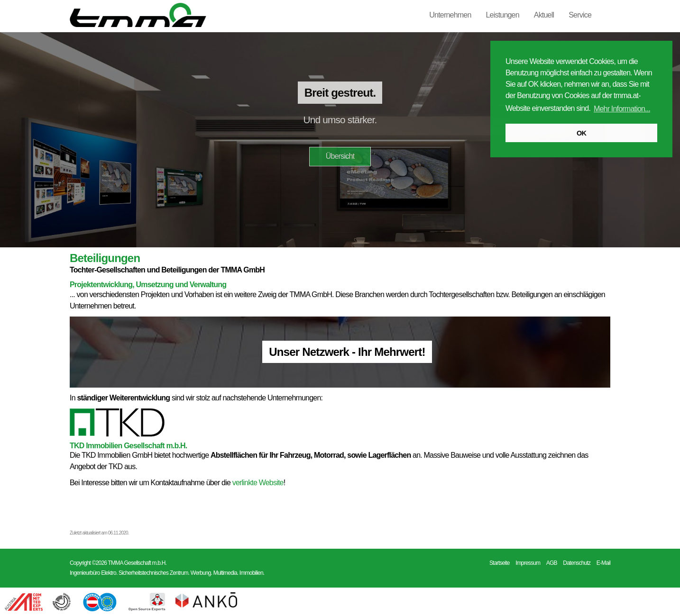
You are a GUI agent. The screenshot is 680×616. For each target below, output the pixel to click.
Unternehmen (450, 15)
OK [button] (581, 133)
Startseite (499, 563)
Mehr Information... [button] (622, 109)
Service (580, 15)
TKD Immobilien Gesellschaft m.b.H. (128, 446)
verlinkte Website (258, 483)
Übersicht (340, 156)
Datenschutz (576, 563)
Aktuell (544, 15)
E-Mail (603, 563)
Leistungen (502, 15)
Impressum (527, 563)
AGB (551, 563)
